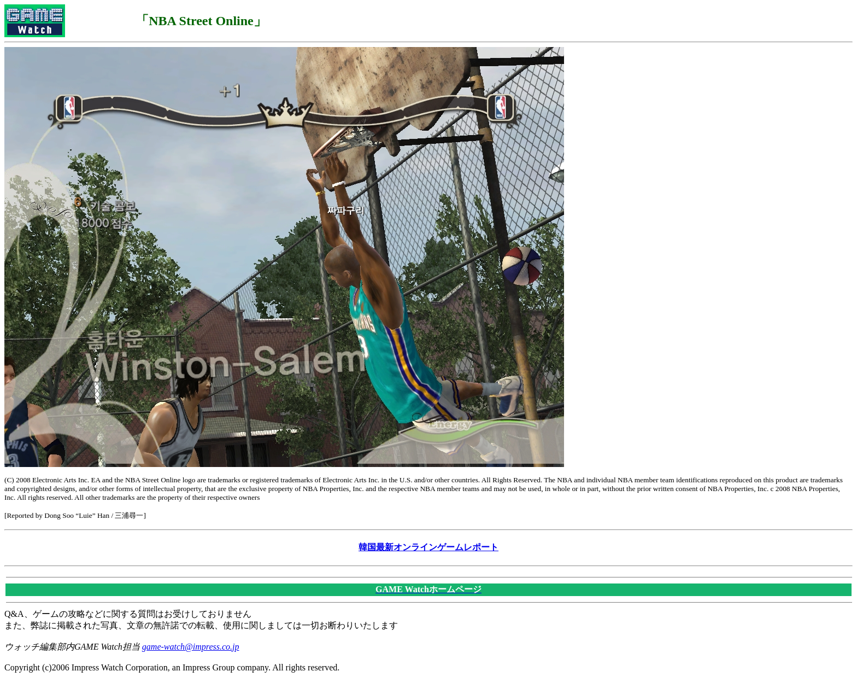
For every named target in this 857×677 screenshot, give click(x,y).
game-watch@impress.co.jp (190, 646)
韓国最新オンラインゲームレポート (428, 547)
